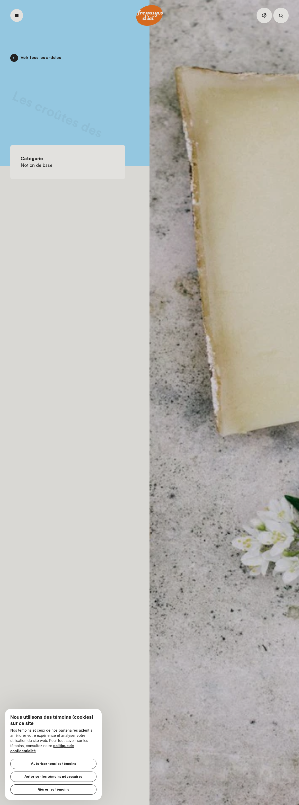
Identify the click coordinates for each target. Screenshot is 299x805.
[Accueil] (149, 15)
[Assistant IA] (264, 15)
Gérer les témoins (53, 789)
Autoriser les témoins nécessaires (53, 776)
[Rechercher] (281, 15)
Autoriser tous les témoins (53, 764)
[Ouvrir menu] (16, 15)
